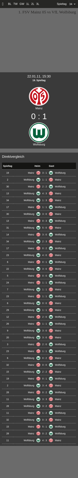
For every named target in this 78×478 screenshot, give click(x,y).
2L (32, 4)
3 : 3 (44, 399)
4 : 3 (44, 193)
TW (15, 4)
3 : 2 (44, 406)
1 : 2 (44, 413)
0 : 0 (44, 275)
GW (22, 4)
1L (27, 4)
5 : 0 (44, 227)
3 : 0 (44, 214)
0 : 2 (44, 248)
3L (37, 4)
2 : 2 (44, 186)
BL (9, 4)
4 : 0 (44, 255)
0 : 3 (44, 221)
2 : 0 (44, 317)
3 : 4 (44, 385)
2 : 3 (44, 241)
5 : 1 (44, 426)
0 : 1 (44, 262)
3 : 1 (44, 172)
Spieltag (62, 4)
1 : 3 (44, 200)
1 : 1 (44, 179)
